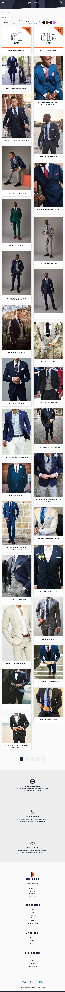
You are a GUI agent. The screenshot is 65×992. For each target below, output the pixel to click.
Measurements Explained (32, 923)
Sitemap (32, 909)
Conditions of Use (32, 918)
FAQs (32, 912)
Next (43, 759)
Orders (32, 940)
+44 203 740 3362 (32, 966)
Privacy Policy (32, 915)
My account (32, 938)
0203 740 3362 (32, 896)
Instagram (32, 960)
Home (3, 12)
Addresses (32, 943)
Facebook (32, 958)
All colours (6, 23)
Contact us (32, 920)
